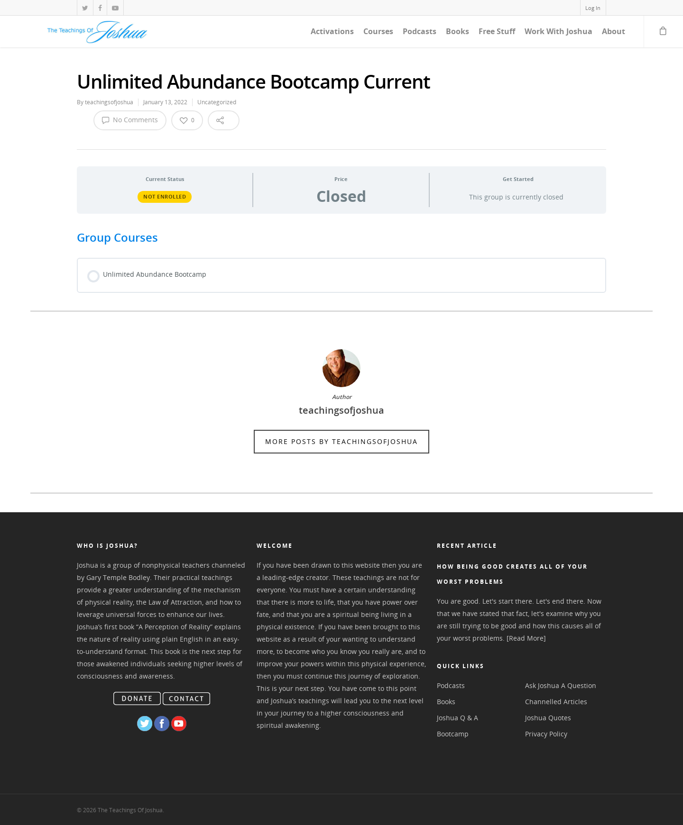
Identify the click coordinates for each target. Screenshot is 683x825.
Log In (592, 7)
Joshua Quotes (548, 717)
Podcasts (419, 31)
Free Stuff (497, 31)
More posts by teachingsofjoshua (341, 441)
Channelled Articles (556, 701)
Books (457, 31)
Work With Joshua (558, 31)
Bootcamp (453, 733)
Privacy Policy (546, 733)
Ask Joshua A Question (560, 685)
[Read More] (526, 638)
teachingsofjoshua (109, 102)
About (613, 31)
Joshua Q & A (457, 717)
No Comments (130, 120)
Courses (378, 31)
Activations (332, 31)
